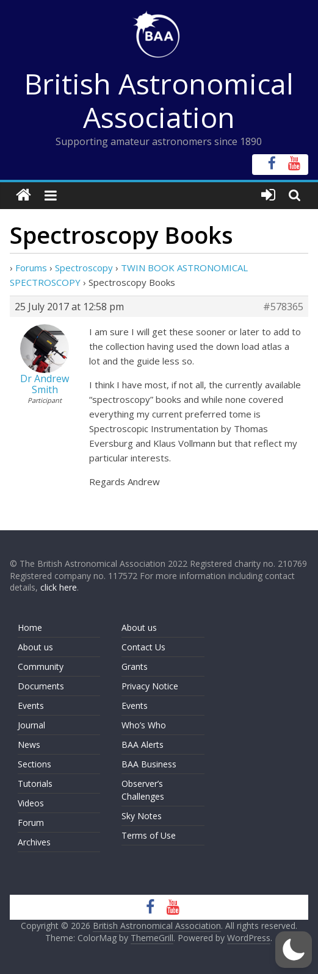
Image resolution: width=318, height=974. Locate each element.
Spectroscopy (84, 267)
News (29, 744)
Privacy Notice (149, 686)
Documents (41, 686)
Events (31, 705)
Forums (31, 267)
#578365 (283, 306)
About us (35, 647)
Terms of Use (148, 835)
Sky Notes (141, 816)
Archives (34, 842)
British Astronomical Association (159, 100)
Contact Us (143, 647)
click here (58, 587)
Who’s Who (143, 725)
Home (30, 627)
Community (40, 666)
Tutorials (35, 783)
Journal (31, 725)
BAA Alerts (142, 744)
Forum (31, 822)
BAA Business (148, 764)
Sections (34, 764)
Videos (31, 803)
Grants (134, 666)
